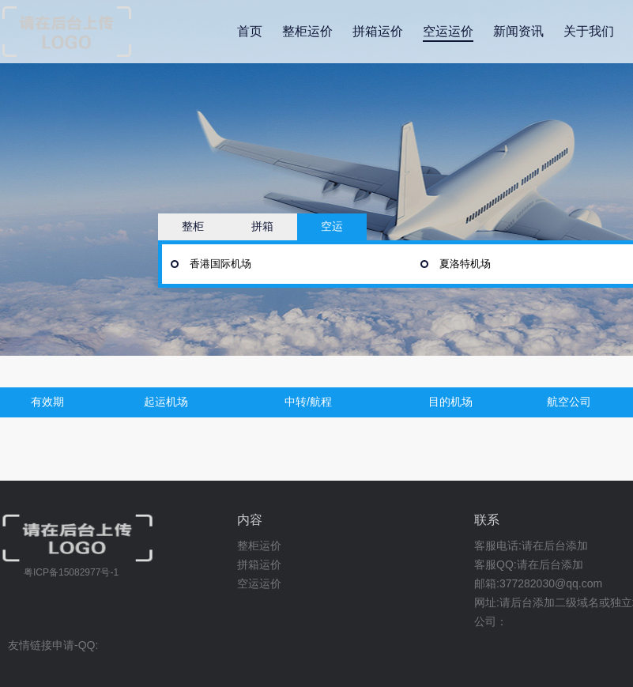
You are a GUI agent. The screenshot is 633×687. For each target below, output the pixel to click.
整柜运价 (307, 31)
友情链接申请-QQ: (53, 645)
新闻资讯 (518, 31)
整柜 (193, 226)
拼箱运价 (377, 31)
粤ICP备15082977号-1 (71, 572)
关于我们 (588, 31)
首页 (249, 31)
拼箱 (262, 226)
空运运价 (448, 31)
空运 (332, 226)
